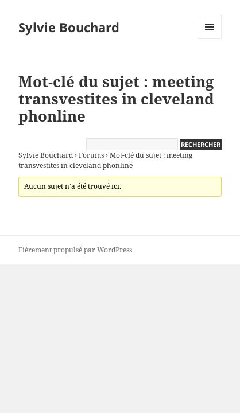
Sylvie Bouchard (68, 27)
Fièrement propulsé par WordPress (75, 250)
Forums (91, 155)
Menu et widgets (210, 38)
